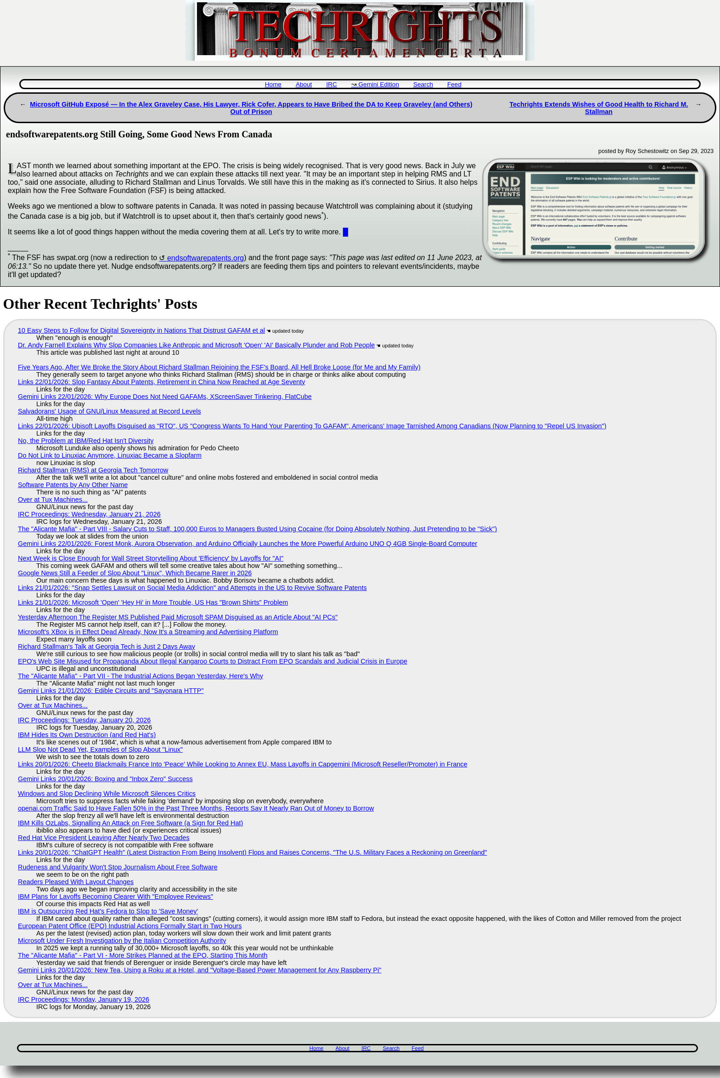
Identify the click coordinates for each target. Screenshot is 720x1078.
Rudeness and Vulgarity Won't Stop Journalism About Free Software (118, 867)
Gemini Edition (379, 84)
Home (273, 84)
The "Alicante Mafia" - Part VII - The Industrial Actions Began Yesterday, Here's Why (140, 676)
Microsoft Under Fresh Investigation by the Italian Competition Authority (122, 940)
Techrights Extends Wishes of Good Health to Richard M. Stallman (599, 108)
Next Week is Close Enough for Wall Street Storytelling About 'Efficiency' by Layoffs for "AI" (150, 558)
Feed (454, 84)
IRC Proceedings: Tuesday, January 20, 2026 (84, 720)
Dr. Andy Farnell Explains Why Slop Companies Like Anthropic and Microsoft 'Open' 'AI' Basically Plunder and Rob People (196, 345)
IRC (331, 84)
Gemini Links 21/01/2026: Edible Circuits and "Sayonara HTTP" (111, 690)
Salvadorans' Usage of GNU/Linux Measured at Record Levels (109, 411)
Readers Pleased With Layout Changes (76, 881)
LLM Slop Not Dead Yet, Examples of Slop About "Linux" (100, 749)
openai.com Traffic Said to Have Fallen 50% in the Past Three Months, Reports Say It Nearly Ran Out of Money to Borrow (196, 808)
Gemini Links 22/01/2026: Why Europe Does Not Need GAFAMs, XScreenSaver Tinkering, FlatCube (165, 396)
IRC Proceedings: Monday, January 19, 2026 (83, 999)
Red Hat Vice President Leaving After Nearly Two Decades (104, 837)
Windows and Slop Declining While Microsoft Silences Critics (107, 793)
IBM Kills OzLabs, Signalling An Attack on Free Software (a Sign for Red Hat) (130, 823)
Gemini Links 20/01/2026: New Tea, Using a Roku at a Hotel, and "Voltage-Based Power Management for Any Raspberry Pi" (199, 970)
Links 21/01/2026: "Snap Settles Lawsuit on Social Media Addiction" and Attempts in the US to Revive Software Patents (192, 587)
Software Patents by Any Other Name (73, 484)
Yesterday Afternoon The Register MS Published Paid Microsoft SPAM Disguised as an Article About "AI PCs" (178, 617)
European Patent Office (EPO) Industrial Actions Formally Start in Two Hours (130, 926)
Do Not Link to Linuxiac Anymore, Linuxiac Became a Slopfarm (110, 455)
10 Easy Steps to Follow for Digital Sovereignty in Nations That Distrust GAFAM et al (141, 330)
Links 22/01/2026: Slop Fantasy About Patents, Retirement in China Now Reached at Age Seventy (161, 382)
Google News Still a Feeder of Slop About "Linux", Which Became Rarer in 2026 (135, 573)
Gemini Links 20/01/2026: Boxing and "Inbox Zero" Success (105, 779)
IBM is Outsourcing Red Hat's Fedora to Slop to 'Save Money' (108, 911)
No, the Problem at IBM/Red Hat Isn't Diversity (85, 440)
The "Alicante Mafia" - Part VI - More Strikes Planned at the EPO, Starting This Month (142, 955)
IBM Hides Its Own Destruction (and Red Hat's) (87, 734)
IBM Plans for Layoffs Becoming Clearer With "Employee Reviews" (115, 896)
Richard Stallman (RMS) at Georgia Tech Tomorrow (93, 470)
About (304, 84)
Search (423, 84)
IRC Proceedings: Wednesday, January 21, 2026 (89, 514)
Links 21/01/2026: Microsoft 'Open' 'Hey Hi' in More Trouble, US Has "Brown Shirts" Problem (153, 602)
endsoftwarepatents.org (205, 258)
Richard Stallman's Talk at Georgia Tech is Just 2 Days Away (106, 646)
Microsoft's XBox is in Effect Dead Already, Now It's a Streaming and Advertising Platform (148, 631)
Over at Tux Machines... (53, 499)
